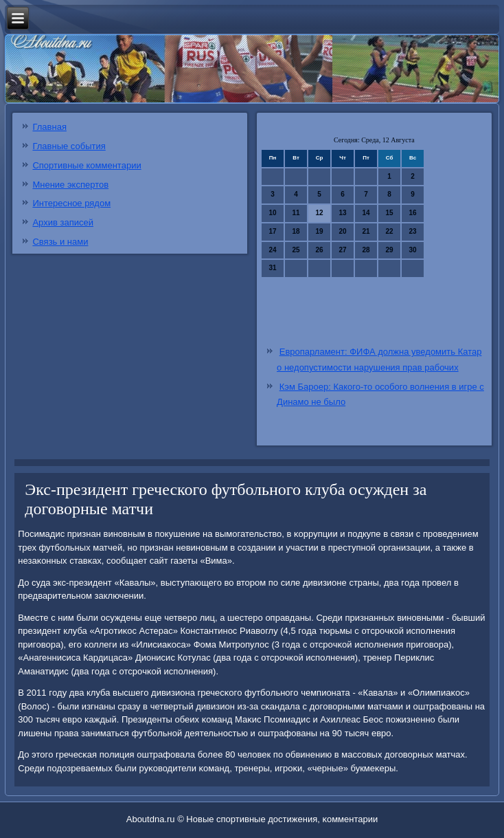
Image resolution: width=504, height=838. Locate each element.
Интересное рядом (71, 203)
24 (273, 250)
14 (366, 213)
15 (389, 213)
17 (273, 231)
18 (296, 231)
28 (366, 250)
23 (413, 231)
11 (296, 213)
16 (413, 213)
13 (343, 213)
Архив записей (62, 222)
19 (319, 231)
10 (273, 213)
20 (343, 231)
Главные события (68, 146)
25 (296, 250)
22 (389, 231)
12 (319, 213)
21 (366, 231)
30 (413, 250)
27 (343, 250)
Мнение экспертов (70, 184)
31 (273, 268)
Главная (49, 127)
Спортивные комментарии (86, 165)
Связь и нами (60, 241)
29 (389, 250)
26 (319, 250)
